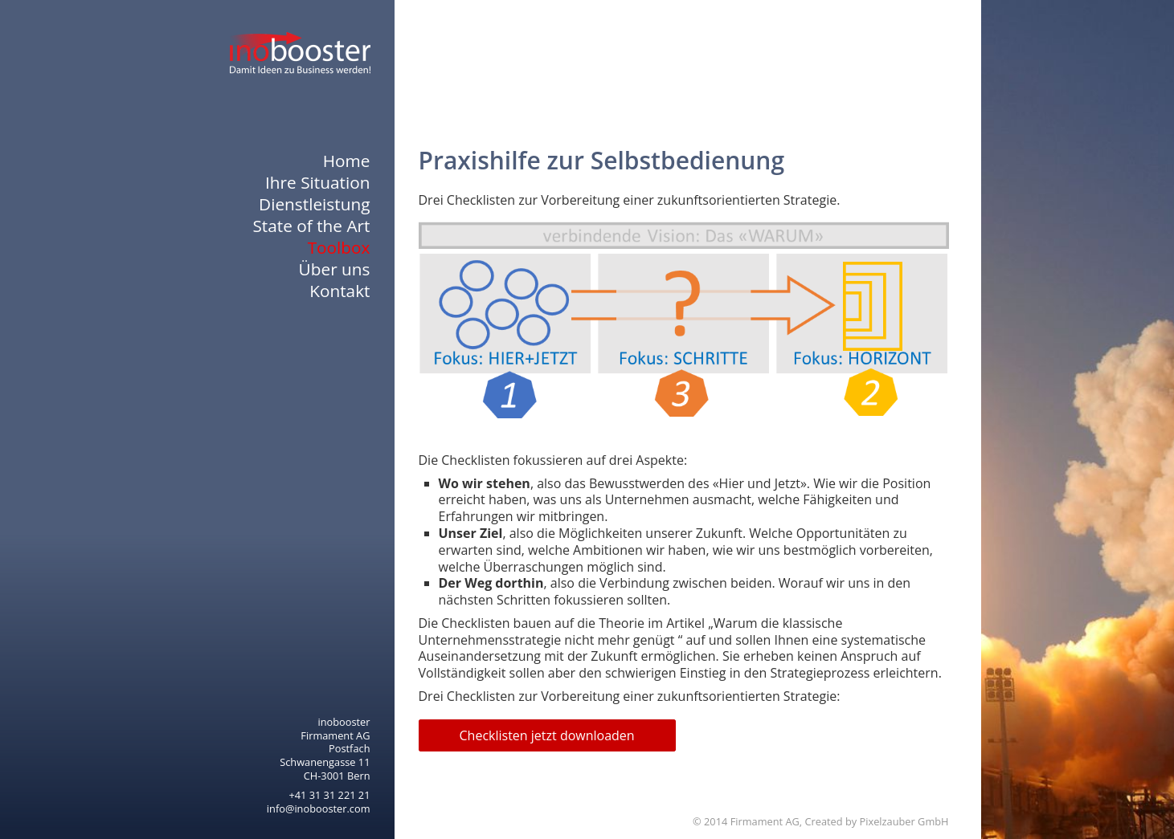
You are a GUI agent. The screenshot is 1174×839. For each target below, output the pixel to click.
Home (346, 161)
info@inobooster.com (318, 808)
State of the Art (311, 226)
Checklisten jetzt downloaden (547, 735)
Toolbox (339, 248)
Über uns (334, 269)
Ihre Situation (317, 182)
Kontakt (339, 291)
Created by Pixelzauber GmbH (876, 821)
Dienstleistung (314, 204)
